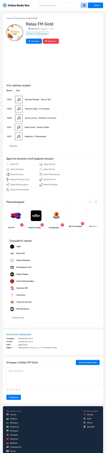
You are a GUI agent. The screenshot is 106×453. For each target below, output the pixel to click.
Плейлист (13, 146)
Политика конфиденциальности (51, 446)
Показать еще (18, 319)
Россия (30, 33)
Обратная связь (76, 446)
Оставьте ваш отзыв (87, 364)
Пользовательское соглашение (19, 446)
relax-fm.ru (23, 347)
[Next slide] (95, 202)
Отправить (13, 399)
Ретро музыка (41, 33)
